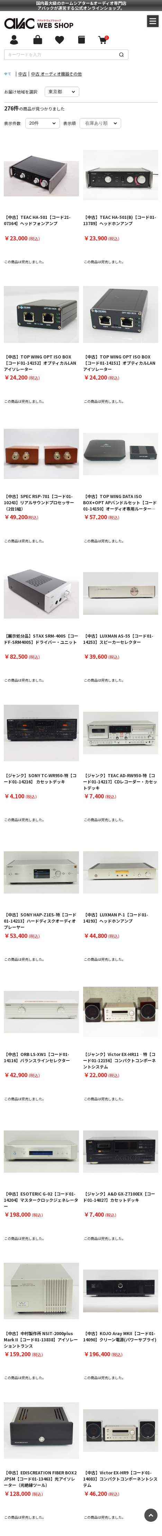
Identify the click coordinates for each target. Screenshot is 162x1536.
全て (7, 73)
